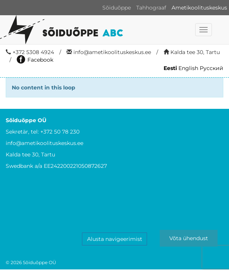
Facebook (35, 60)
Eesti (170, 68)
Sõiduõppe (116, 7)
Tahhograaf (151, 7)
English (188, 68)
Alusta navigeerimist (114, 239)
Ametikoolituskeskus (199, 7)
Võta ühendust (188, 238)
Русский (211, 68)
